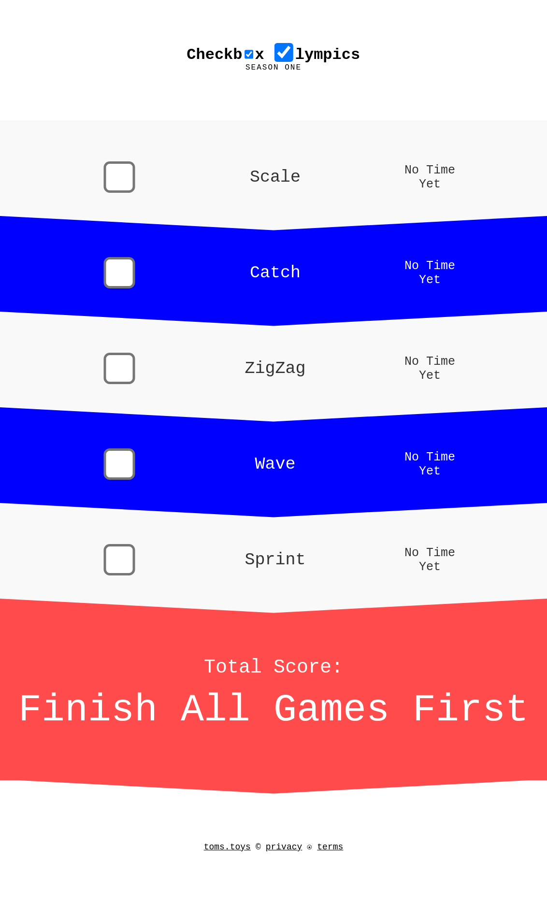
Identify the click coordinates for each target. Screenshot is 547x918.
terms (333, 864)
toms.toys (224, 864)
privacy (281, 864)
